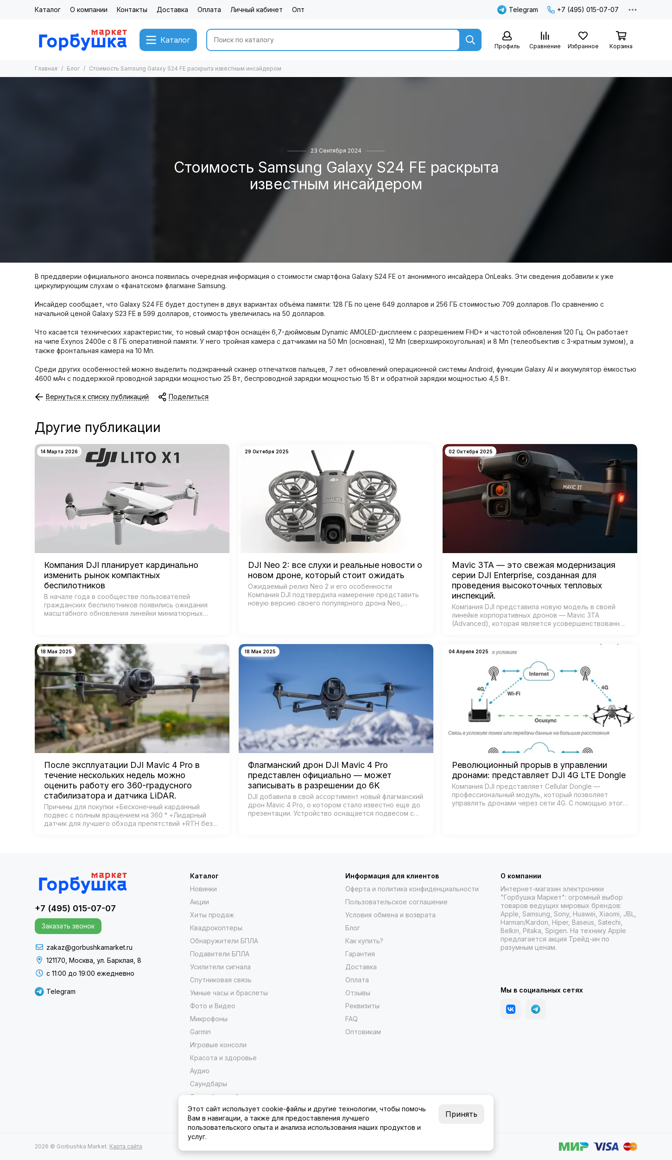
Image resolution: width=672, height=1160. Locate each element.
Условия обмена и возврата (390, 915)
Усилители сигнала (220, 967)
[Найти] (470, 40)
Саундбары (208, 1084)
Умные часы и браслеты (229, 993)
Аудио (199, 1071)
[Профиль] (507, 40)
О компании (89, 9)
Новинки (203, 889)
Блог (73, 68)
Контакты (132, 9)
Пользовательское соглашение (396, 902)
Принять (461, 1114)
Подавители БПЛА (219, 954)
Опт (298, 9)
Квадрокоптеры (216, 928)
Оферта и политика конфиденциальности (412, 889)
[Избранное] (583, 40)
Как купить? (364, 941)
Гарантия (360, 954)
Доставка (172, 9)
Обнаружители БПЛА (224, 941)
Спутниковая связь (221, 980)
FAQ (351, 1019)
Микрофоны (209, 1019)
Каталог (48, 9)
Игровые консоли (218, 1045)
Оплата (209, 9)
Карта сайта (125, 1146)
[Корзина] (621, 40)
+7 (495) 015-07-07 (583, 9)
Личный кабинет (256, 9)
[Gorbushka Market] (82, 40)
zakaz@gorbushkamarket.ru (89, 947)
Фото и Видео (212, 1006)
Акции (199, 902)
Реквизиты (362, 1006)
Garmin (200, 1032)
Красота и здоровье (223, 1058)
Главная (46, 68)
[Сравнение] (545, 40)
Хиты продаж (212, 915)
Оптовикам (363, 1032)
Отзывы (357, 993)
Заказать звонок (68, 926)
